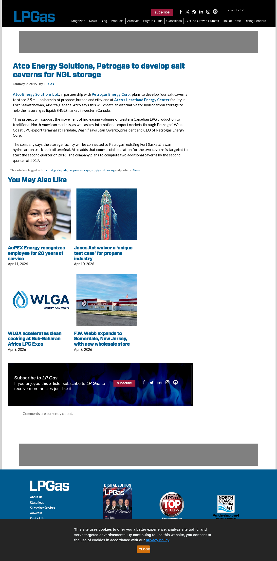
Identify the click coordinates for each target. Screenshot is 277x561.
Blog (104, 21)
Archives (133, 21)
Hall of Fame (232, 21)
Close (144, 549)
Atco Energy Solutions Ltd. (36, 94)
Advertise (36, 513)
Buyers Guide (153, 21)
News (93, 21)
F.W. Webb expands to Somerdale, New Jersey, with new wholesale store (102, 339)
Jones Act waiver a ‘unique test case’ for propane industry (103, 253)
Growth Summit (202, 21)
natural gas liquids (55, 170)
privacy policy (157, 540)
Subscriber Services (42, 507)
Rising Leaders (255, 21)
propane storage (79, 170)
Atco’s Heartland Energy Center (141, 99)
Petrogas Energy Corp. (111, 94)
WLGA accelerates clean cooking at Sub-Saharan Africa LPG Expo (34, 339)
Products (117, 21)
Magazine (78, 21)
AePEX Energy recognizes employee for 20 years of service (36, 253)
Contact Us (37, 518)
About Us (36, 497)
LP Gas (49, 84)
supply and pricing (102, 170)
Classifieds (174, 21)
